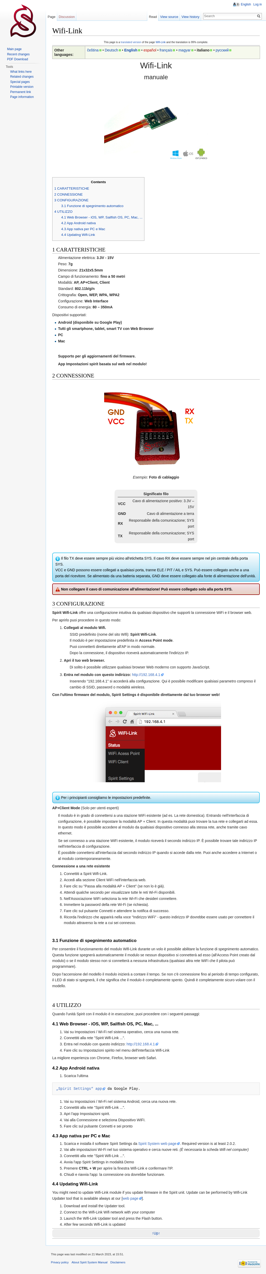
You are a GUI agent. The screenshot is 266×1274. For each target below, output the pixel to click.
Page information (22, 97)
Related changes (22, 76)
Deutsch (111, 50)
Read (153, 17)
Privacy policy (60, 1262)
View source (169, 17)
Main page (14, 49)
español (149, 50)
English (130, 50)
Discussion (67, 17)
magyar (184, 50)
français (165, 50)
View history (191, 17)
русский (222, 50)
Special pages (20, 82)
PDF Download (17, 59)
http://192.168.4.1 (146, 675)
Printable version (21, 87)
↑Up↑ (156, 1233)
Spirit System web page (157, 1144)
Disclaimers (117, 1262)
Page (51, 17)
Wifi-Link (160, 42)
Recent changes (18, 54)
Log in (257, 4)
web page (130, 1198)
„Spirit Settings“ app (79, 1088)
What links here (21, 72)
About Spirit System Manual (90, 1262)
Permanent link (20, 92)
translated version (131, 42)
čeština (92, 50)
